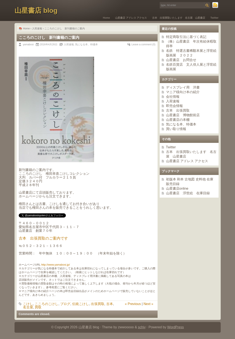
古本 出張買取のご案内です (43, 238)
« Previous (133, 304)
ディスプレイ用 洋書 (183, 87)
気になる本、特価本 (86, 44)
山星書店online (177, 188)
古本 (109, 304)
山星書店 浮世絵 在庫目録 (188, 193)
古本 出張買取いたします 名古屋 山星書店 (178, 17)
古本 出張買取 (178, 110)
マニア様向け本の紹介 (183, 92)
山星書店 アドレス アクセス (131, 17)
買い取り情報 (176, 129)
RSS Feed (215, 5)
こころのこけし (46, 304)
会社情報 (172, 96)
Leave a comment (141, 44)
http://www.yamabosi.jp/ (55, 264)
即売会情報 (174, 106)
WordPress (175, 327)
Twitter (214, 17)
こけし (28, 304)
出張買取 (97, 304)
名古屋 (28, 307)
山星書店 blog (36, 10)
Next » (148, 304)
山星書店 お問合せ (181, 60)
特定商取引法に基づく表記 (186, 37)
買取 (38, 307)
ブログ (65, 304)
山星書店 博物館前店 (183, 115)
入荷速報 (37, 28)
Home (106, 17)
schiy (142, 327)
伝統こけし (80, 304)
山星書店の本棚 (178, 119)
